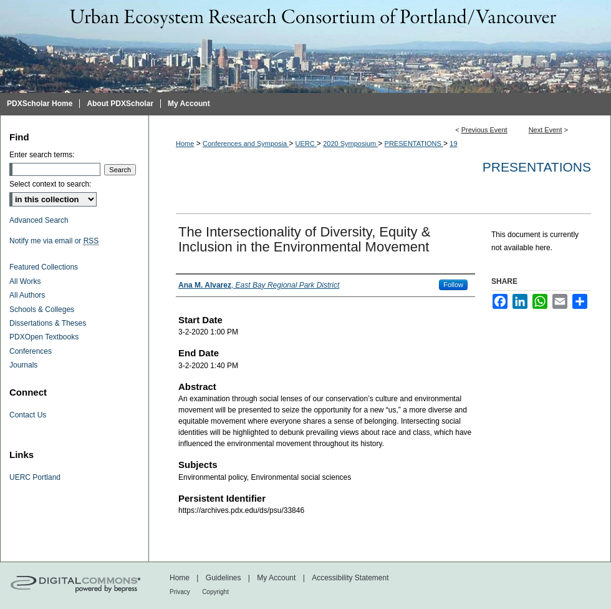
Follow (453, 284)
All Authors (27, 295)
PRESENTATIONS (414, 143)
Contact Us (27, 415)
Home (185, 143)
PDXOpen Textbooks (44, 337)
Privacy (180, 591)
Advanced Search (39, 220)
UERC (306, 143)
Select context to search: (50, 184)
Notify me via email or (54, 240)
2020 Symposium (350, 143)
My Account (276, 577)
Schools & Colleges (41, 309)
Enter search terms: (42, 154)
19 (453, 143)
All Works (25, 281)
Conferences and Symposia (246, 143)
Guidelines (223, 577)
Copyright (215, 591)
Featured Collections (43, 267)
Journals (23, 365)
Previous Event (484, 130)
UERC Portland (34, 477)
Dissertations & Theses (47, 323)
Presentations (537, 167)
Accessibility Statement (350, 577)
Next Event (545, 130)
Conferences (30, 351)
